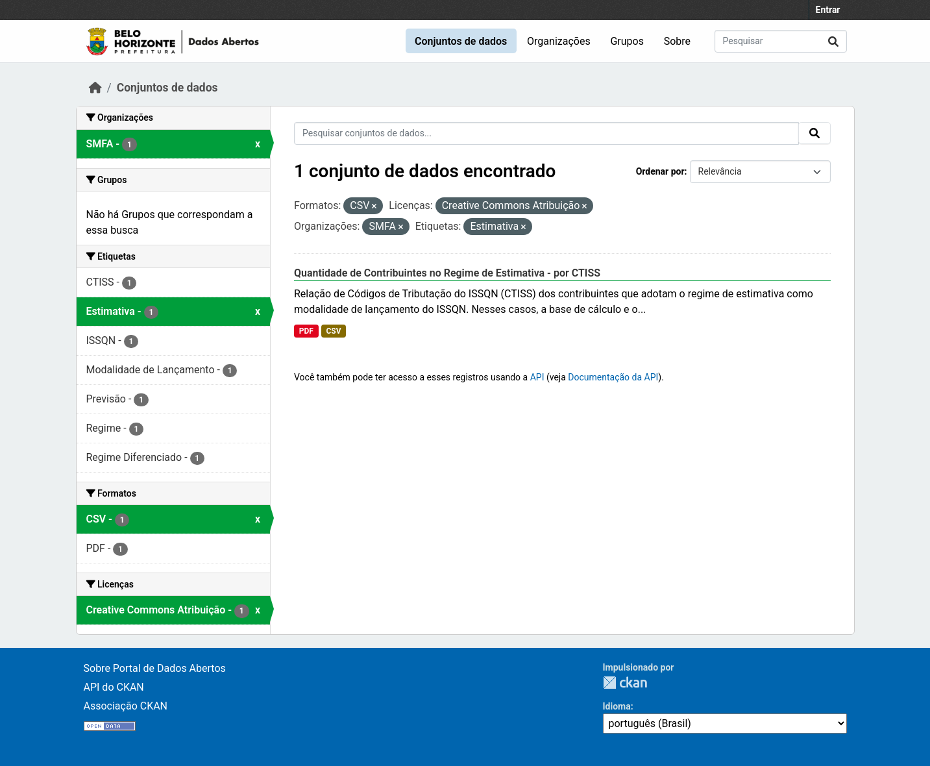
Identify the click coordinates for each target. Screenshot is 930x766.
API (537, 377)
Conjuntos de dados (461, 41)
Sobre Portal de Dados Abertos (155, 668)
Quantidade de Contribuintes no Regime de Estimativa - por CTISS (447, 273)
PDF (306, 331)
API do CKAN (114, 687)
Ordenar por (660, 171)
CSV (333, 331)
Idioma (617, 706)
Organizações (559, 41)
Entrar (828, 10)
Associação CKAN (126, 706)
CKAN (625, 682)
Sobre (677, 41)
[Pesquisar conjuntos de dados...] (781, 41)
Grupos (627, 41)
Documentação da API (613, 377)
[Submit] (833, 41)
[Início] (95, 87)
